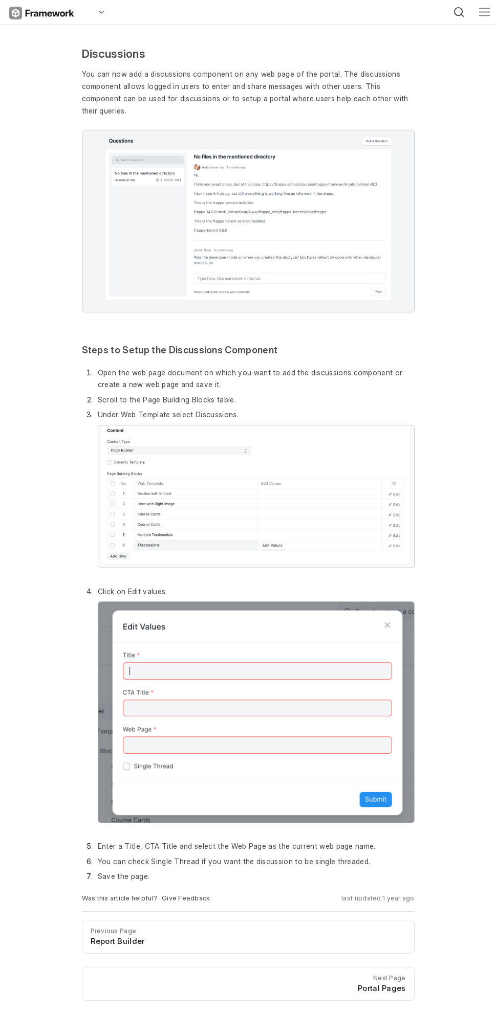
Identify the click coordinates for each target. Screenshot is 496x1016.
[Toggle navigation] (484, 12)
